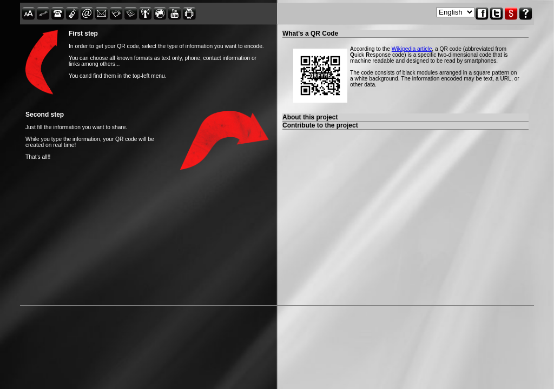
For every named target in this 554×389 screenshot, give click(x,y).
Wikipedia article (412, 49)
